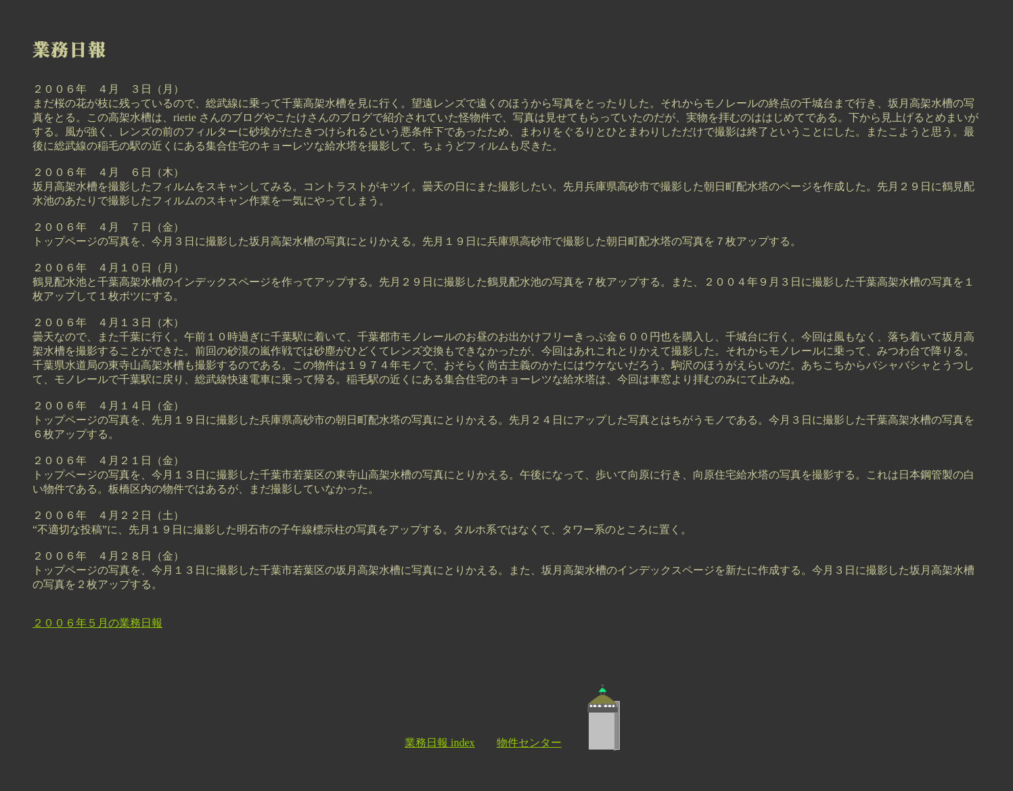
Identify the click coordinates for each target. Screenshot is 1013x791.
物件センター (529, 742)
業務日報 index (440, 742)
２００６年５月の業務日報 (97, 623)
